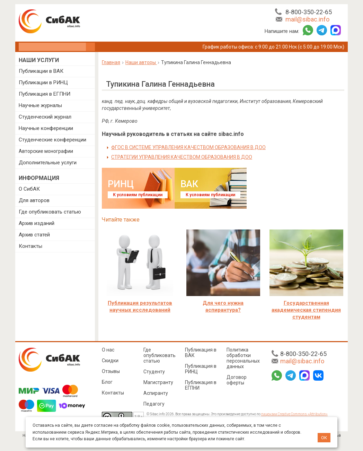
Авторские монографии (46, 151)
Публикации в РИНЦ (43, 82)
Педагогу (154, 404)
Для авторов (34, 200)
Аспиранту (155, 393)
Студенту (154, 371)
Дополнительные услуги (48, 162)
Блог (107, 382)
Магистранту (158, 382)
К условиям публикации (137, 194)
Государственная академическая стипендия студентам (306, 310)
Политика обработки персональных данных (243, 358)
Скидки (110, 360)
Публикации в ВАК (41, 71)
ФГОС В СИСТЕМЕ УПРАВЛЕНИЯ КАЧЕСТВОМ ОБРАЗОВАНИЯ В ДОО (188, 147)
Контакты (30, 246)
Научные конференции (46, 128)
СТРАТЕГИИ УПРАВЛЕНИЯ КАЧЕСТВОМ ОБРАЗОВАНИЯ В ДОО (181, 157)
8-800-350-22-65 (308, 12)
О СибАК (29, 189)
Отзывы (111, 371)
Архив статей (34, 235)
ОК (324, 437)
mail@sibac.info (307, 19)
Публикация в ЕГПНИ (44, 94)
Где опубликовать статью (50, 212)
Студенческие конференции (52, 140)
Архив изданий (36, 223)
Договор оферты (237, 379)
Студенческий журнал (45, 117)
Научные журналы (40, 105)
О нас (108, 350)
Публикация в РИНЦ (200, 368)
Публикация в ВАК (200, 352)
